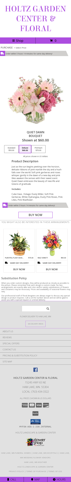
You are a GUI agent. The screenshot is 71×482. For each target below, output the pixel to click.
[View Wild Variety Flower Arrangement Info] (52, 243)
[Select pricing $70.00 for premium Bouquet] (38, 149)
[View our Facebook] (35, 370)
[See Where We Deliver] (35, 323)
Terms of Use (55, 471)
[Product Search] (36, 309)
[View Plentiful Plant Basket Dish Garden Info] (19, 243)
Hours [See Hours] (59, 479)
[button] (36, 421)
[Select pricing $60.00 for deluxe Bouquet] (25, 149)
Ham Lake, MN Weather (35, 462)
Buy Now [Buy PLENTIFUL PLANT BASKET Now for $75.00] (19, 269)
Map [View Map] (35, 479)
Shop (17, 40)
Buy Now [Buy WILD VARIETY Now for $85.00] (52, 269)
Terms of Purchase (36, 471)
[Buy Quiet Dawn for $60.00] (35, 215)
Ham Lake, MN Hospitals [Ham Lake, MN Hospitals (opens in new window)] (45, 453)
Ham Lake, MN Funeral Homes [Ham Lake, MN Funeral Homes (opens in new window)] (16, 453)
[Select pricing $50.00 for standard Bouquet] (11, 149)
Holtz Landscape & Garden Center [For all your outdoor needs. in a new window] (35, 432)
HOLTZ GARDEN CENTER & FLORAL (35, 18)
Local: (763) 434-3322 (35, 391)
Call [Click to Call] (11, 479)
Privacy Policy (16, 471)
